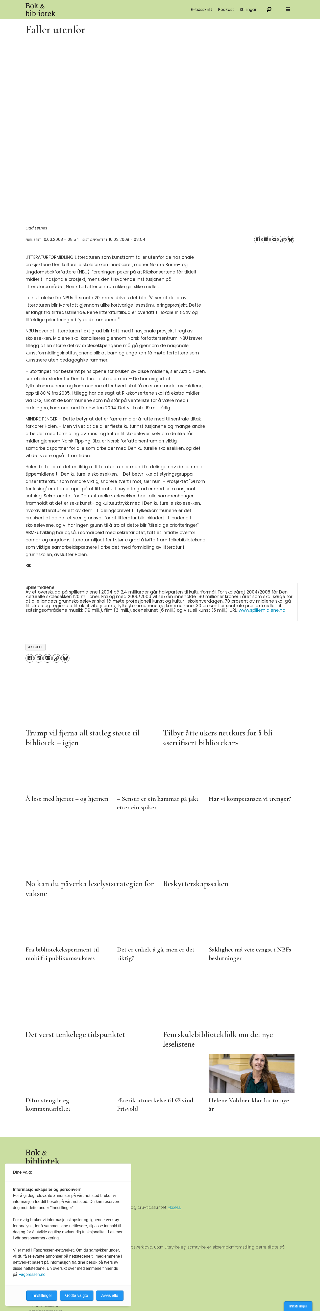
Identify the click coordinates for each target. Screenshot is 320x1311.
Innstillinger (298, 1306)
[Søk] (269, 9)
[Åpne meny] (287, 9)
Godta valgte (76, 1295)
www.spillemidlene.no (262, 610)
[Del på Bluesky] (290, 239)
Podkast (226, 9)
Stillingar (248, 9)
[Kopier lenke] (282, 239)
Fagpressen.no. (32, 1274)
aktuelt (35, 647)
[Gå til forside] (41, 9)
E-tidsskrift (201, 9)
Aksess (174, 1207)
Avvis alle (109, 1295)
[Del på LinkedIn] (266, 239)
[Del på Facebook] (258, 239)
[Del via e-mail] (274, 239)
